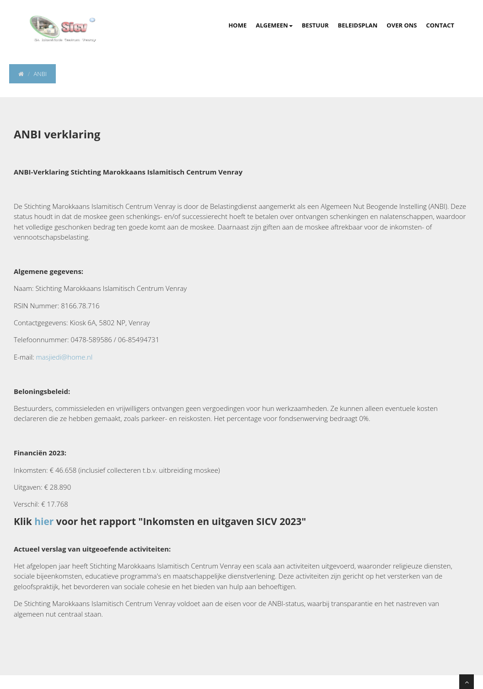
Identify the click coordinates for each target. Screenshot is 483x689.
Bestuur (315, 25)
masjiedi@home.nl (64, 356)
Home (237, 25)
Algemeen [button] (274, 25)
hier (44, 521)
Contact (440, 25)
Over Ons (401, 25)
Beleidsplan (358, 25)
